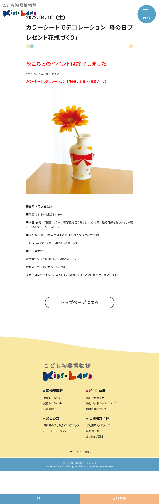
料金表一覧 (92, 463)
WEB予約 (119, 499)
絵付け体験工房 (95, 430)
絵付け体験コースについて (101, 436)
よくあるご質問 (94, 469)
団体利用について (96, 441)
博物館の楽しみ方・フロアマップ (61, 458)
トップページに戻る (79, 302)
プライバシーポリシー (82, 485)
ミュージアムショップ (55, 463)
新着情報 (48, 441)
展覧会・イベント (52, 436)
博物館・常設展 (51, 430)
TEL (40, 499)
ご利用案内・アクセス (98, 458)
